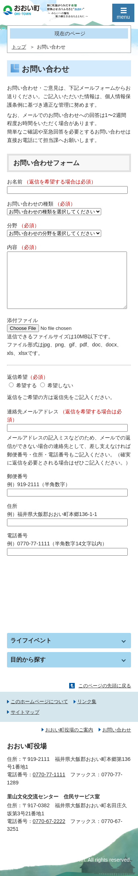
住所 (12, 517)
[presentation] (63, 584)
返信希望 (27, 388)
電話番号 (17, 546)
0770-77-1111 (49, 785)
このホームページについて (39, 712)
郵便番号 (17, 487)
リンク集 (86, 712)
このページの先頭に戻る (104, 696)
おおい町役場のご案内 (69, 741)
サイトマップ (25, 723)
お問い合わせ (116, 741)
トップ (19, 47)
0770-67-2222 (49, 832)
